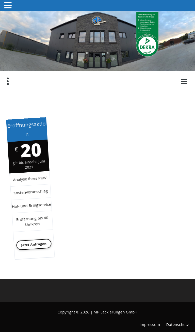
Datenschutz (177, 324)
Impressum (149, 324)
